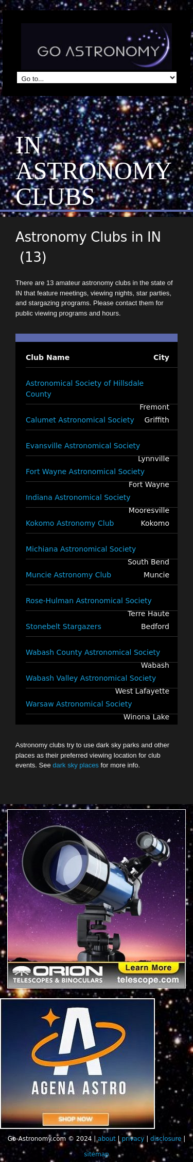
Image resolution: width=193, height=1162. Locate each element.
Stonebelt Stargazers (63, 626)
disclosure (165, 1138)
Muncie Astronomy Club (68, 575)
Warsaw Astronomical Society (79, 704)
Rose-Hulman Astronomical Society (89, 600)
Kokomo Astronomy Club (70, 523)
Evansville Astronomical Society (83, 446)
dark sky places (75, 765)
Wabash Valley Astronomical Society (91, 678)
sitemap (96, 1154)
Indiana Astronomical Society (78, 497)
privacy (132, 1138)
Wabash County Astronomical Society (93, 652)
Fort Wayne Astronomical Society (85, 471)
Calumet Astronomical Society (80, 420)
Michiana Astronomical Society (81, 549)
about (107, 1138)
